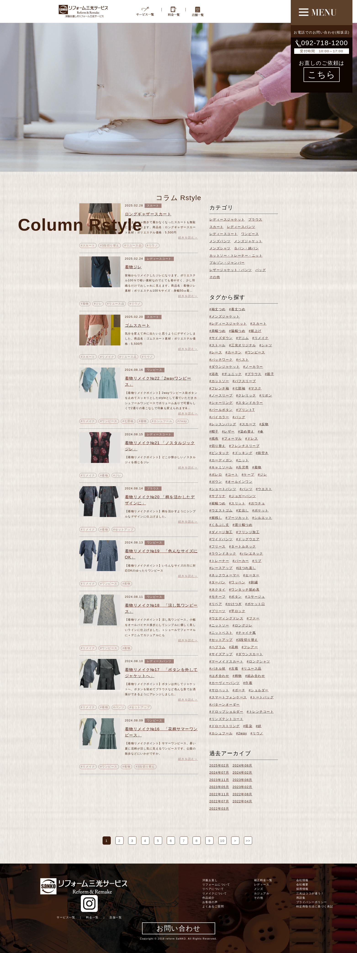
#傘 (261, 431)
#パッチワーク (221, 359)
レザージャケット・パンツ (230, 270)
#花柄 (233, 647)
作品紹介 (208, 897)
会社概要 (302, 884)
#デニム (242, 338)
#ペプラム (217, 647)
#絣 (259, 726)
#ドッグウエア (247, 539)
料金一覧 (92, 917)
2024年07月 (219, 772)
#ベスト (242, 359)
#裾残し (215, 518)
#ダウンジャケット (224, 366)
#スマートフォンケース (228, 697)
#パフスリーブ (244, 381)
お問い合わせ (178, 928)
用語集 (301, 897)
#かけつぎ (233, 604)
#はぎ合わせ (219, 676)
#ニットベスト (221, 632)
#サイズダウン (221, 338)
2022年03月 (219, 808)
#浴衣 (214, 374)
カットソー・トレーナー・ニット (236, 255)
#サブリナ (217, 496)
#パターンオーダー (224, 704)
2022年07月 (219, 801)
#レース (215, 352)
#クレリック (246, 395)
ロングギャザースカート (148, 214)
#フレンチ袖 (219, 388)
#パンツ (118, 707)
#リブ (257, 561)
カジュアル (262, 893)
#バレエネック (251, 553)
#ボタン (235, 596)
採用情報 (302, 888)
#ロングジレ (242, 625)
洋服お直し (210, 880)
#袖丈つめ (217, 309)
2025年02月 (219, 765)
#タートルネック (242, 546)
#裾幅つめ (217, 503)
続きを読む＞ (188, 237)
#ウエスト (264, 489)
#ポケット (260, 510)
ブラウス (255, 219)
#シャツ (265, 345)
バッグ (260, 270)
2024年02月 (242, 772)
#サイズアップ (221, 654)
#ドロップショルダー (226, 711)
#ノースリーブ (221, 395)
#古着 (233, 668)
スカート (216, 227)
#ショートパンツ (222, 489)
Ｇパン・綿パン (246, 248)
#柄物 (237, 676)
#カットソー (219, 381)
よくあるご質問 (213, 906)
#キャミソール (221, 467)
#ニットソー (219, 625)
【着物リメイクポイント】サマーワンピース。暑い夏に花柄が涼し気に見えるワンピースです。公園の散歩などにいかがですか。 (160, 748)
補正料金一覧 (263, 880)
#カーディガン (221, 460)
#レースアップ (221, 568)
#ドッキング (242, 453)
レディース (262, 884)
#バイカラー (219, 417)
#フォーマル (232, 438)
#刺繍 (253, 582)
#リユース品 (133, 245)
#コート (231, 474)
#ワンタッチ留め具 (244, 589)
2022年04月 (242, 801)
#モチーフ (217, 596)
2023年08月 (242, 780)
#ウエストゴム (221, 510)
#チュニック (232, 374)
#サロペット (219, 690)
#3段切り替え (109, 245)
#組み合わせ (255, 676)
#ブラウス (253, 374)
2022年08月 (242, 794)
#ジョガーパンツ (242, 496)
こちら (322, 74)
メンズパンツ (220, 241)
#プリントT (245, 410)
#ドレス (251, 438)
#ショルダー (259, 690)
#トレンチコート (260, 711)
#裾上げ (255, 331)
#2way (182, 421)
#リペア (215, 604)
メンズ (258, 888)
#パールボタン (221, 410)
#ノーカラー (253, 366)
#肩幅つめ (217, 331)
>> (248, 841)
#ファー (253, 618)
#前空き (262, 453)
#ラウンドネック (222, 553)
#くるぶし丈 (219, 525)
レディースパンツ (241, 227)
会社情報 (302, 880)
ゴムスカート (137, 325)
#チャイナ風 (246, 632)
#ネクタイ (217, 589)
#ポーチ (239, 690)
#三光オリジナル (242, 345)
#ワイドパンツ (221, 539)
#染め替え (246, 431)
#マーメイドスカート (226, 661)
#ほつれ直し (246, 568)
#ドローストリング (224, 726)
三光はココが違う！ (310, 893)
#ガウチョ (257, 503)
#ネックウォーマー (224, 575)
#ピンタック (219, 453)
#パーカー (241, 561)
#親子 (269, 374)
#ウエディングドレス (226, 618)
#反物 (264, 424)
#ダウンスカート (249, 654)
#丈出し (242, 510)
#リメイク (107, 356)
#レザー (228, 431)
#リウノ (152, 245)
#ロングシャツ (258, 661)
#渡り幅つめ (242, 525)
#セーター (251, 575)
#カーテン (233, 352)
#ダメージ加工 (221, 532)
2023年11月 (219, 780)
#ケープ (248, 474)
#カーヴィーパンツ (224, 683)
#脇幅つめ (237, 331)
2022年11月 (219, 794)
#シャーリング (221, 403)
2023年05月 (219, 787)
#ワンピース (108, 421)
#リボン (265, 395)
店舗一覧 (115, 917)
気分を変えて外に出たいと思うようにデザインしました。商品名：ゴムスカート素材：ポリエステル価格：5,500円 (160, 338)
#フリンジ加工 (247, 532)
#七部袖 (128, 421)
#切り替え (217, 446)
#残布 (214, 438)
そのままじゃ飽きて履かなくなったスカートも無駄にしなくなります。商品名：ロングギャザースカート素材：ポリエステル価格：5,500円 (160, 227)
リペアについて (213, 888)
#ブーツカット (237, 518)
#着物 (85, 303)
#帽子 (214, 431)
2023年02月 (242, 787)
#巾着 (247, 683)
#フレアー (250, 647)
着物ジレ (133, 267)
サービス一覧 (66, 917)
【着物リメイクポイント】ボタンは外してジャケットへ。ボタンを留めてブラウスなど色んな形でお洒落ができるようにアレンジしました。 (160, 689)
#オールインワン (238, 481)
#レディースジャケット (228, 323)
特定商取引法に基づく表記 (314, 906)
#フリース (217, 546)
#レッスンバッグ (222, 424)
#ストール (217, 345)
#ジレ (98, 303)
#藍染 (247, 726)
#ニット (242, 460)
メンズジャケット (248, 241)
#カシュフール (162, 421)
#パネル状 (217, 668)
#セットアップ (123, 529)
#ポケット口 (255, 604)
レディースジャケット (227, 219)
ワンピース (250, 234)
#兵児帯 (242, 467)
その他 (214, 277)
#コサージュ (255, 596)
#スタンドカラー (249, 403)
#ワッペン (237, 582)
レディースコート (223, 234)
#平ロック (237, 611)
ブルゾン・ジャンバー (227, 262)
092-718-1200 (321, 43)
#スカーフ (248, 424)
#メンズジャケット (224, 316)
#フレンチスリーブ (244, 446)
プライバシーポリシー (311, 902)
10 (222, 841)
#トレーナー (219, 561)
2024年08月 (242, 765)
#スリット (237, 503)
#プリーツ (217, 611)
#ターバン (217, 582)
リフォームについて (216, 884)
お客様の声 (210, 902)
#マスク (255, 388)
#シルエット (262, 518)
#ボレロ (215, 474)
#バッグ (239, 417)
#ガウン (215, 481)
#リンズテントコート (226, 719)
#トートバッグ (262, 697)
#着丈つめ (237, 309)
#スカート (88, 245)
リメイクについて (214, 893)
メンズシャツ (220, 248)
